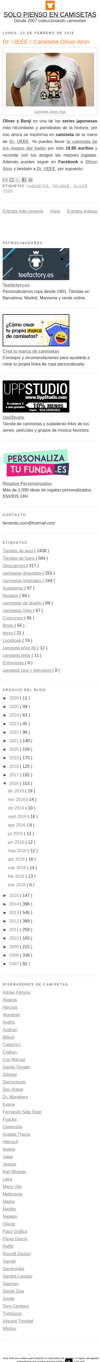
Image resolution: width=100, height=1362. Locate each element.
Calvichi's (12, 1044)
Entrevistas (14, 663)
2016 (14, 783)
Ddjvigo (10, 1074)
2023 (14, 723)
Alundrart (11, 1014)
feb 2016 (17, 876)
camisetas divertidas (22, 573)
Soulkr (9, 1298)
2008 (14, 955)
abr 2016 (17, 859)
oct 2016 (16, 808)
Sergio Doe (13, 1291)
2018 (14, 766)
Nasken (10, 1216)
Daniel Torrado (16, 1067)
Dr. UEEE (19, 141)
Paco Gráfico (15, 1231)
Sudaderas (14, 588)
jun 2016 (16, 842)
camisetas (38, 186)
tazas (8, 633)
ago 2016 (17, 825)
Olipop (9, 1224)
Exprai (9, 1104)
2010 (14, 938)
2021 (14, 740)
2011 (14, 929)
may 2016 (18, 850)
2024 (14, 715)
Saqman (11, 1283)
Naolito (9, 1209)
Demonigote (14, 1082)
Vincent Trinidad (18, 1321)
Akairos (10, 1000)
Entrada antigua (82, 211)
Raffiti (8, 1246)
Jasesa (9, 1164)
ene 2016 (17, 885)
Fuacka (10, 1119)
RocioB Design (17, 1254)
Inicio (55, 211)
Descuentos (14, 565)
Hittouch (10, 1141)
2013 (14, 912)
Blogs (8, 625)
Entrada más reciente (23, 211)
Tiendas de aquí (18, 551)
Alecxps (10, 1007)
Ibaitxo (9, 1149)
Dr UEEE (62, 186)
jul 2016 (16, 833)
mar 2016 (17, 867)
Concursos (13, 618)
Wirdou (9, 1328)
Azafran (10, 1029)
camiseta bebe (17, 655)
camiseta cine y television (27, 670)
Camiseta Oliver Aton (50, 112)
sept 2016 (18, 816)
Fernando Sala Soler (22, 1112)
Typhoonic (12, 1313)
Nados (9, 1201)
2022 (14, 732)
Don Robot (13, 1089)
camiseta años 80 (20, 648)
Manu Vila (12, 1186)
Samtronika (13, 1268)
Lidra (7, 1179)
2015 (14, 895)
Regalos (11, 595)
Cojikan (10, 1052)
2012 (14, 921)
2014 (14, 904)
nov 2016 (17, 799)
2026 (14, 698)
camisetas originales (22, 580)
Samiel (9, 1261)
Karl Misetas (14, 1171)
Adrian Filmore (16, 992)
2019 (14, 758)
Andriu (9, 1022)
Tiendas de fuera (19, 558)
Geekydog (12, 1127)
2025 (14, 706)
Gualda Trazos (16, 1134)
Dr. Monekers (15, 1097)
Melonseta (12, 1194)
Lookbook (12, 640)
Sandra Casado (17, 1276)
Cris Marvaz (14, 1059)
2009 (14, 946)
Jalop (8, 1156)
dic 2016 (16, 791)
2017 (14, 775)
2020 (14, 749)
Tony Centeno (16, 1306)
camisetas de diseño (23, 603)
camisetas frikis (18, 610)
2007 (14, 964)
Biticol (8, 1037)
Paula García (15, 1239)
